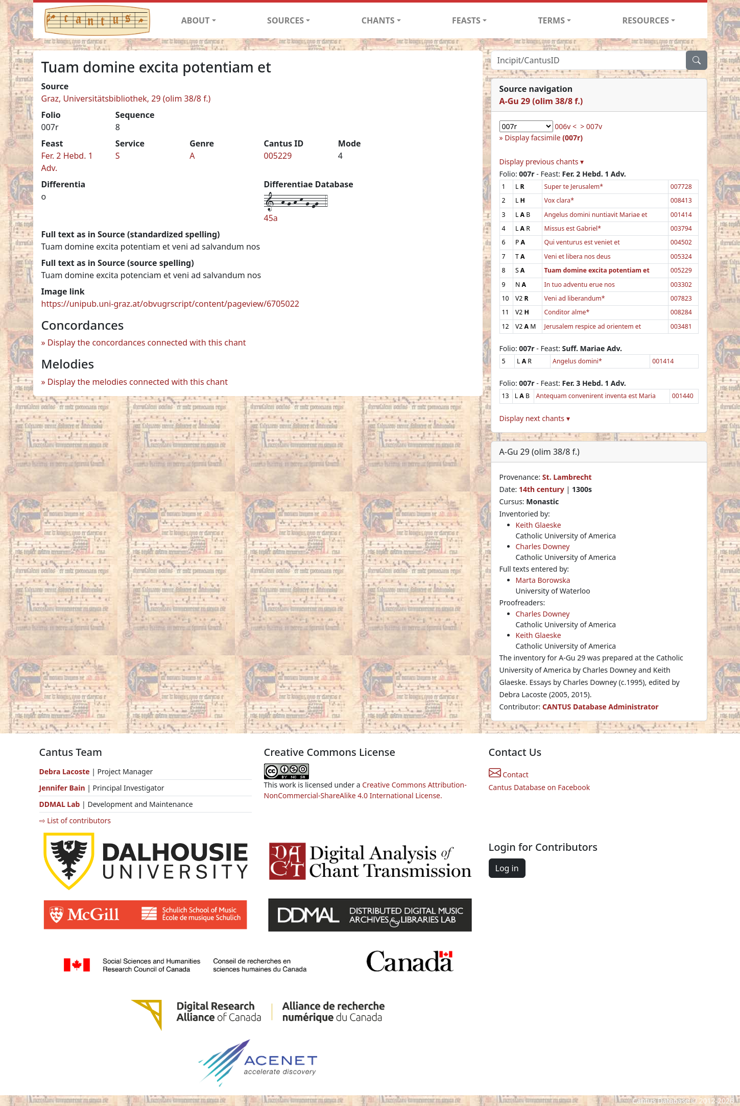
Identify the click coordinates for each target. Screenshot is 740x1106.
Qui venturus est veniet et (582, 242)
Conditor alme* (567, 312)
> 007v (591, 126)
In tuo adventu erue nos (579, 284)
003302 (681, 284)
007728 (681, 186)
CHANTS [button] (378, 20)
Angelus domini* (577, 361)
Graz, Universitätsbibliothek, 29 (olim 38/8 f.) (126, 98)
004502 (681, 242)
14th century (541, 489)
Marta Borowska (543, 580)
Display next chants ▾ (534, 418)
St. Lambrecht (567, 477)
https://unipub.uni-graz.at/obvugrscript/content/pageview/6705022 (170, 303)
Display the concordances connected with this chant (146, 342)
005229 (278, 155)
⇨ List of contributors (75, 820)
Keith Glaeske (538, 525)
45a (271, 218)
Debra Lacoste (64, 771)
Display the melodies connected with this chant (137, 381)
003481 (681, 326)
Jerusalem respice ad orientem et (592, 326)
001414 (681, 214)
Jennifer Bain (63, 788)
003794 (681, 228)
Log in (507, 868)
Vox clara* (559, 200)
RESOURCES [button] (646, 20)
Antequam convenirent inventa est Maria (596, 395)
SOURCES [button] (285, 20)
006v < (566, 126)
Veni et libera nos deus (577, 256)
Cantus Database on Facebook (539, 787)
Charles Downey (543, 546)
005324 (681, 256)
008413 (681, 200)
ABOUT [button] (195, 20)
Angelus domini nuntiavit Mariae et (596, 214)
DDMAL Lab (59, 804)
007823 (681, 298)
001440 (683, 395)
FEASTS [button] (466, 20)
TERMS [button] (551, 20)
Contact (509, 774)
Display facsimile (544, 137)
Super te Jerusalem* (573, 186)
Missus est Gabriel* (572, 228)
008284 (681, 312)
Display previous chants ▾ (541, 161)
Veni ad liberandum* (574, 298)
